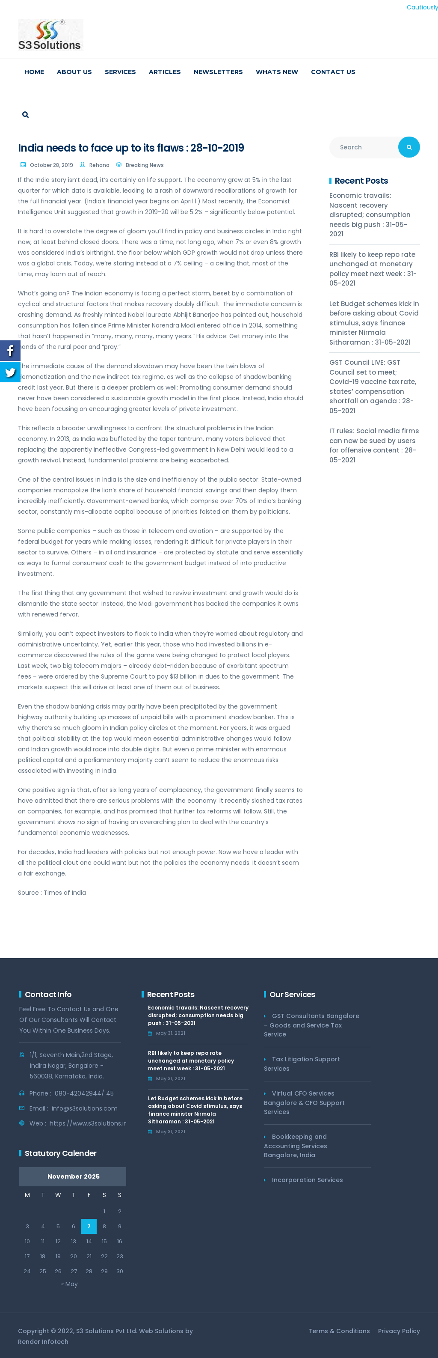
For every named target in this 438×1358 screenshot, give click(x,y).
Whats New (277, 72)
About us (74, 72)
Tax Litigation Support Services (302, 1064)
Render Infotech (43, 1341)
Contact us (333, 72)
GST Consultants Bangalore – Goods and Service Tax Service (311, 1025)
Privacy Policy (399, 1331)
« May (69, 1284)
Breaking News (145, 165)
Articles (165, 72)
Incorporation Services (307, 1180)
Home (34, 72)
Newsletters (218, 72)
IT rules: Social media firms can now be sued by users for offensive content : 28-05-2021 (374, 445)
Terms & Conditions (339, 1331)
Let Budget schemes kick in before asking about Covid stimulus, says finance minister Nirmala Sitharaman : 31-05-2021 (374, 323)
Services (120, 72)
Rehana (99, 165)
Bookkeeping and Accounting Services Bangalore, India (295, 1145)
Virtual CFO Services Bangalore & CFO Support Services (304, 1102)
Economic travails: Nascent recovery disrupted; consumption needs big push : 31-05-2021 (370, 214)
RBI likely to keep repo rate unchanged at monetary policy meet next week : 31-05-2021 (373, 269)
